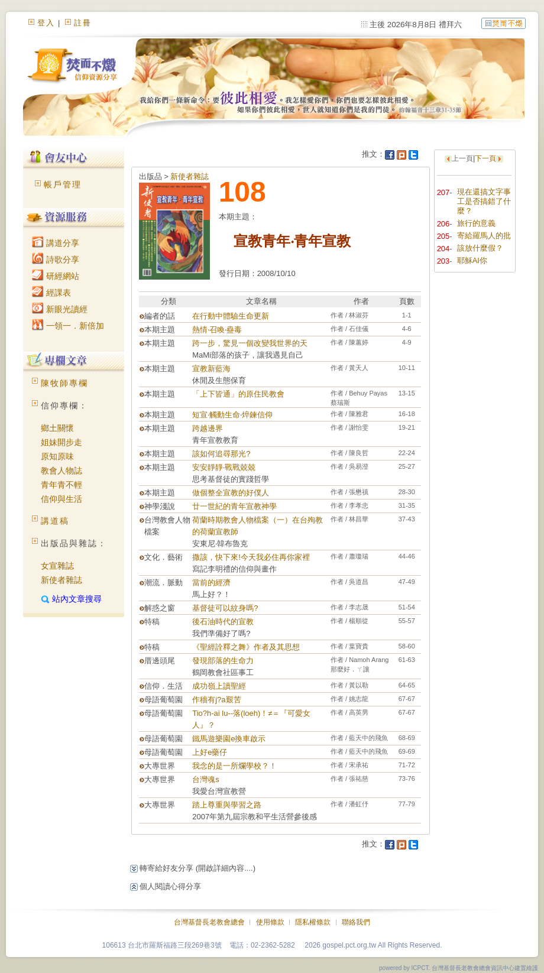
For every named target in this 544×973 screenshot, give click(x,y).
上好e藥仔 (209, 752)
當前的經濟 (211, 582)
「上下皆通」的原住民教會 (238, 394)
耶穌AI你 (472, 260)
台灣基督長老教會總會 (209, 922)
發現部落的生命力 (223, 660)
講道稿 (55, 521)
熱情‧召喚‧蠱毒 (217, 329)
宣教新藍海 (211, 368)
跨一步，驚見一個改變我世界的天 (249, 343)
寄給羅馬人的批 (484, 235)
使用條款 (270, 922)
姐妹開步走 (61, 442)
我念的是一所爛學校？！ (234, 765)
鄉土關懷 (57, 428)
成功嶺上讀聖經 (219, 686)
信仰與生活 (61, 499)
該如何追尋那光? (221, 453)
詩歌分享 (55, 259)
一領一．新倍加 (68, 325)
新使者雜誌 (61, 580)
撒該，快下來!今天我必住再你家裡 (251, 557)
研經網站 (55, 276)
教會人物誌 (61, 470)
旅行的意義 (476, 223)
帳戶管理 (63, 184)
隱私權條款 (313, 922)
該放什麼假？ (480, 248)
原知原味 (57, 456)
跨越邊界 (207, 428)
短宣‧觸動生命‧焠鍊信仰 (232, 414)
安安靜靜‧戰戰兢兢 (223, 467)
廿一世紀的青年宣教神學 (234, 506)
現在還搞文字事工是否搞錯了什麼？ (484, 201)
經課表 (51, 292)
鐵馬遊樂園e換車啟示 (228, 738)
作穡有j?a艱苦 (216, 699)
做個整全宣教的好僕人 (230, 492)
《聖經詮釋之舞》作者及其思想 (246, 647)
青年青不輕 (61, 484)
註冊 (83, 22)
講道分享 (55, 243)
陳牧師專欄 (64, 383)
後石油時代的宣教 (223, 621)
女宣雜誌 (57, 565)
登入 (46, 22)
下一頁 (485, 158)
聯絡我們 (356, 922)
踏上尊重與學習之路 (226, 804)
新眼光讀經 (60, 309)
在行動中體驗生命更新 (230, 316)
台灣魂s (205, 779)
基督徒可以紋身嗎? (225, 608)
